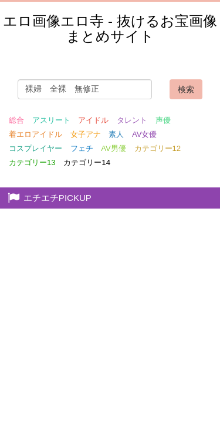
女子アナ (85, 134)
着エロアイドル (35, 134)
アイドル (93, 120)
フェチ (81, 148)
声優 (163, 120)
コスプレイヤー (35, 148)
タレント (132, 120)
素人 (116, 134)
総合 (16, 120)
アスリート (51, 120)
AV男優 (113, 148)
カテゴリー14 (86, 162)
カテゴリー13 (32, 162)
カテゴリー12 (157, 148)
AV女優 (144, 134)
